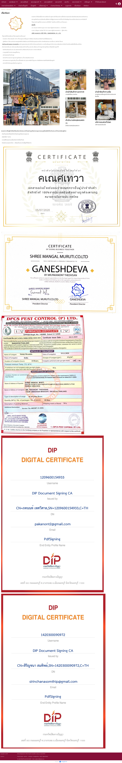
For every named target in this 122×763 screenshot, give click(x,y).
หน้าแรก (3, 9)
